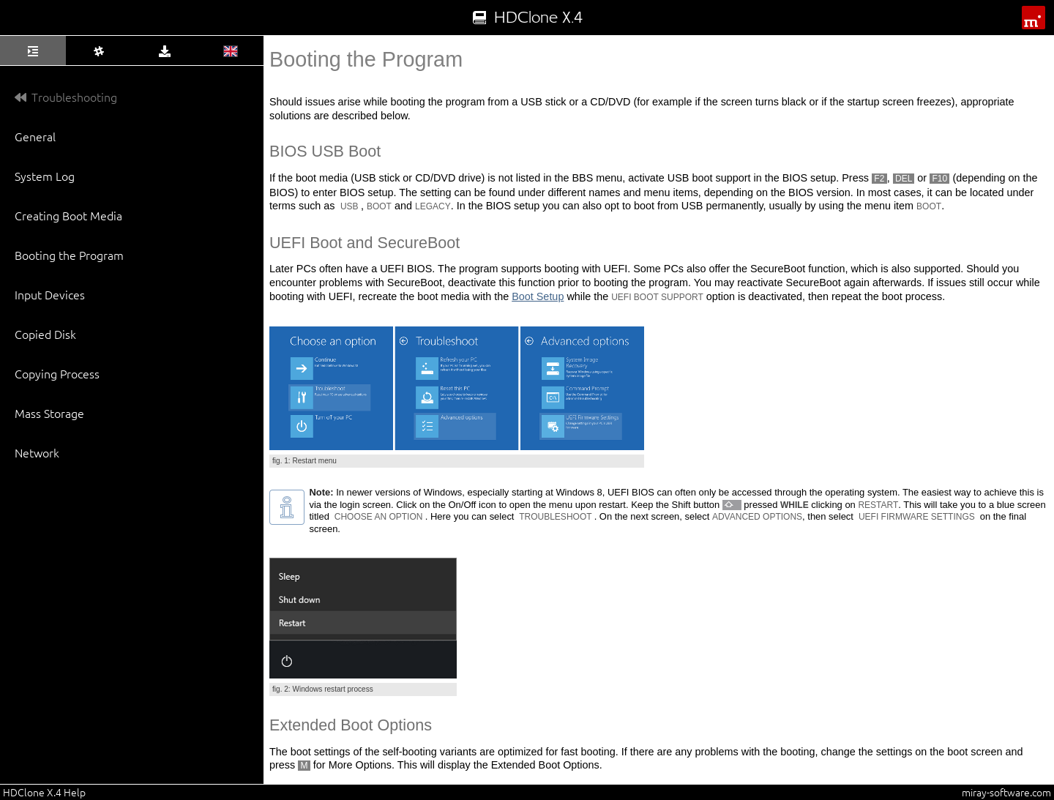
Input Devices (50, 294)
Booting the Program (69, 255)
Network (37, 452)
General (35, 136)
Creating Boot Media (68, 215)
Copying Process (57, 373)
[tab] (33, 50)
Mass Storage (49, 413)
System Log (45, 176)
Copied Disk (45, 334)
